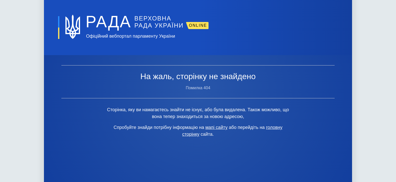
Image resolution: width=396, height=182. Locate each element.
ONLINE (198, 25)
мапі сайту (216, 127)
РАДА (108, 22)
